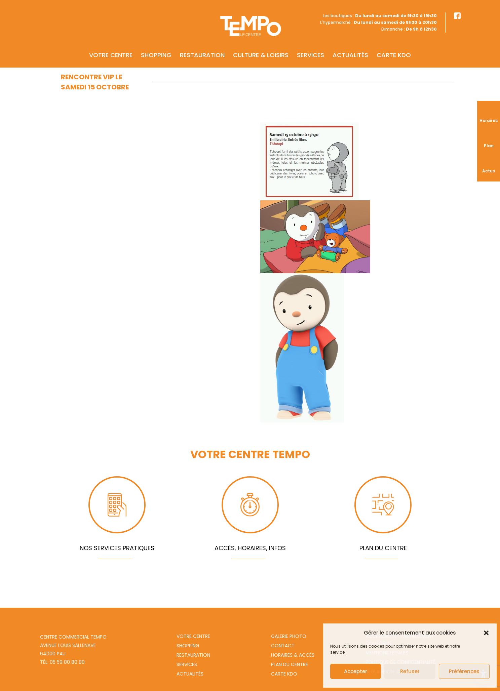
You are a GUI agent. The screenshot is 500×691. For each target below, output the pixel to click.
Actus (488, 171)
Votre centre (110, 46)
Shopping (156, 46)
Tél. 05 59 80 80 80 (62, 662)
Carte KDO (394, 46)
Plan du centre (289, 664)
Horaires (488, 120)
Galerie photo (288, 636)
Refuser (410, 671)
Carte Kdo (284, 673)
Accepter (355, 671)
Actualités (350, 46)
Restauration (202, 46)
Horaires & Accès (292, 655)
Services (310, 46)
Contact (283, 645)
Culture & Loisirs (261, 46)
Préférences (464, 671)
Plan (489, 146)
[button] (486, 632)
